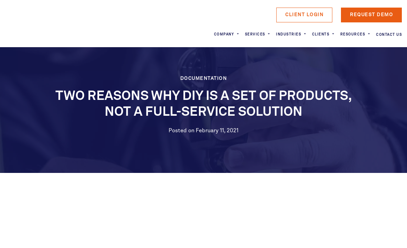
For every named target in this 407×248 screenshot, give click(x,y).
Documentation (203, 78)
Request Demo (371, 14)
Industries (288, 34)
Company (224, 34)
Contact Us (389, 35)
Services (255, 34)
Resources (352, 34)
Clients (321, 34)
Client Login (304, 14)
